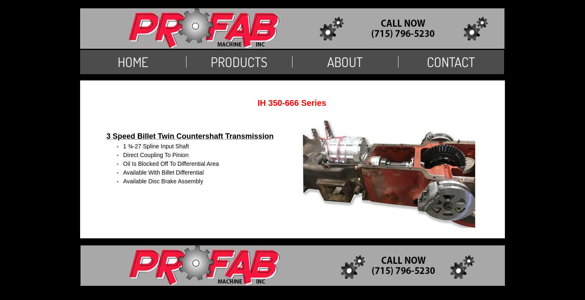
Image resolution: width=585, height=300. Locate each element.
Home (133, 61)
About (345, 61)
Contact (451, 61)
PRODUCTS (239, 61)
